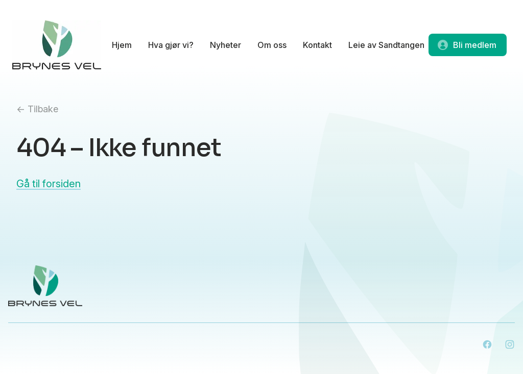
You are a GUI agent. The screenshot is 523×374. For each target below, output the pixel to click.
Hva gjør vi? (171, 45)
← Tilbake (37, 109)
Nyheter (225, 45)
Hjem (122, 45)
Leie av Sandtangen (386, 45)
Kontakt (317, 45)
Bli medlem (466, 45)
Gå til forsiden (48, 184)
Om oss (272, 45)
